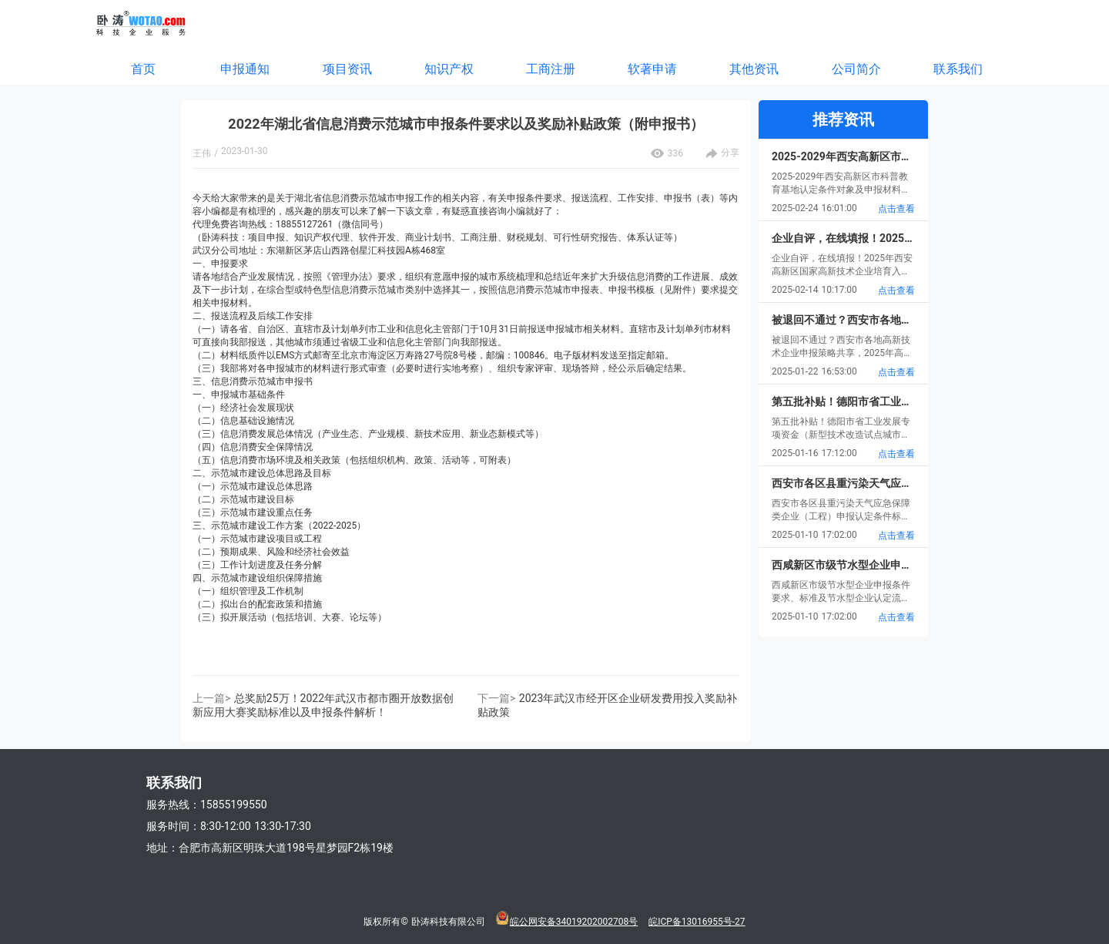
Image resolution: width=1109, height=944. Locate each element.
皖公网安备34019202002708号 (574, 921)
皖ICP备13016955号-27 (696, 921)
